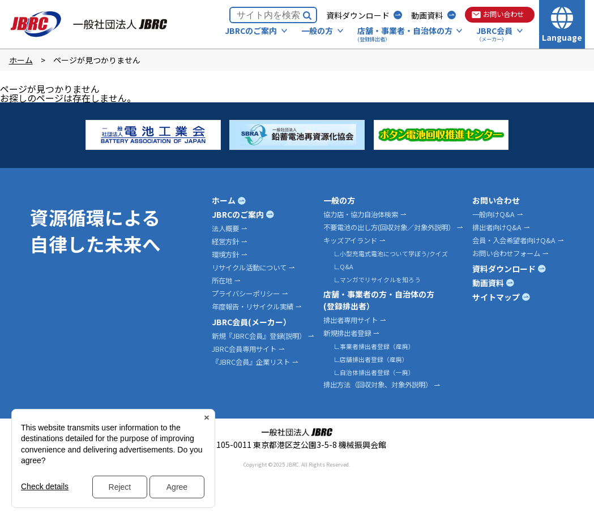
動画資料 (427, 15)
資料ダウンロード (358, 15)
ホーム (21, 60)
